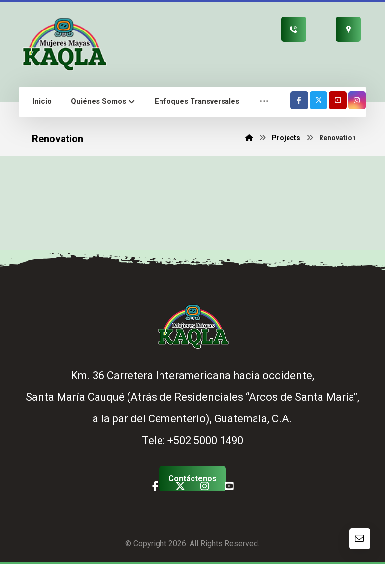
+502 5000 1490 (205, 441)
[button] (264, 102)
